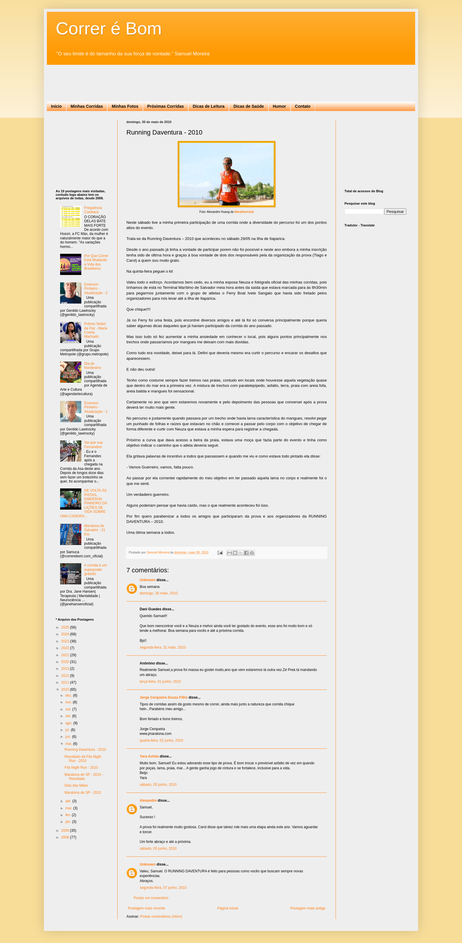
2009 (65, 830)
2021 (65, 655)
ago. (69, 723)
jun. (68, 737)
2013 (65, 669)
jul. (68, 730)
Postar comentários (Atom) (161, 916)
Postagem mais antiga (307, 908)
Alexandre (148, 800)
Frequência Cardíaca (93, 210)
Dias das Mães (76, 785)
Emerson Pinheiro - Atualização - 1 (96, 407)
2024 (65, 634)
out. (68, 709)
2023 (65, 641)
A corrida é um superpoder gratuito (95, 569)
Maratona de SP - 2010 (83, 792)
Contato (303, 106)
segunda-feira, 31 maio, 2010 (163, 647)
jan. (68, 822)
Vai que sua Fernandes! (93, 444)
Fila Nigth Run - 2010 (81, 767)
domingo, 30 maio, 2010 (159, 593)
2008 (65, 837)
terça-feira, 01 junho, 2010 (160, 682)
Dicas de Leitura (209, 106)
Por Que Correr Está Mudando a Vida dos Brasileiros (96, 262)
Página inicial (227, 908)
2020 (65, 662)
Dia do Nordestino (92, 366)
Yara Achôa (149, 756)
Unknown (148, 580)
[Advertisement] (163, 78)
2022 (65, 648)
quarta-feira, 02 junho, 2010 (161, 740)
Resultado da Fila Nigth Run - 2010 (83, 759)
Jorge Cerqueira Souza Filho (164, 697)
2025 (65, 627)
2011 (65, 682)
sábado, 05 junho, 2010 (158, 785)
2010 (65, 689)
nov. (69, 702)
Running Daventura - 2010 (85, 750)
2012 (65, 676)
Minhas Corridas (87, 106)
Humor (279, 106)
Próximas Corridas (165, 106)
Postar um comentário (151, 898)
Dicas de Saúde (248, 106)
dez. (69, 695)
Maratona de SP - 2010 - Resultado (84, 777)
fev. (68, 815)
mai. (69, 744)
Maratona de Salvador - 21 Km (94, 530)
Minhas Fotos (125, 106)
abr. (68, 801)
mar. (69, 808)
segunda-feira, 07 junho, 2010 (163, 888)
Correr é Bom (109, 28)
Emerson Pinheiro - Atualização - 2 (96, 288)
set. (68, 716)
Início (56, 106)
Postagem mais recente (146, 908)
